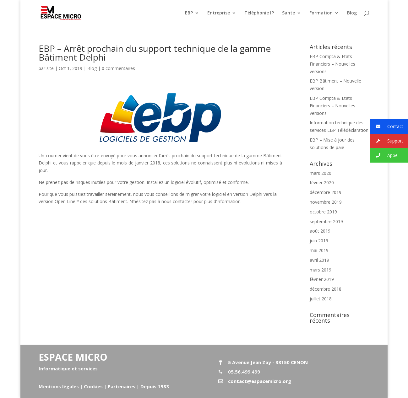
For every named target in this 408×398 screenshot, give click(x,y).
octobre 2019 (323, 212)
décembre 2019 (325, 192)
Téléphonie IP (259, 13)
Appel (384, 155)
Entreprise (218, 13)
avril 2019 (319, 260)
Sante (288, 13)
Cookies (93, 386)
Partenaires (120, 386)
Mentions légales (59, 386)
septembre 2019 (326, 221)
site (50, 68)
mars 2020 (320, 173)
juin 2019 (319, 241)
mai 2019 (319, 250)
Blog (352, 13)
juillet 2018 (321, 299)
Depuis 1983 (154, 386)
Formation (321, 13)
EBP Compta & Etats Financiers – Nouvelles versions (332, 63)
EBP (189, 13)
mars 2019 (320, 270)
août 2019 (320, 231)
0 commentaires (118, 68)
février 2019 (322, 279)
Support (386, 141)
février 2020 (322, 183)
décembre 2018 (325, 289)
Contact (386, 127)
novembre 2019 (326, 202)
